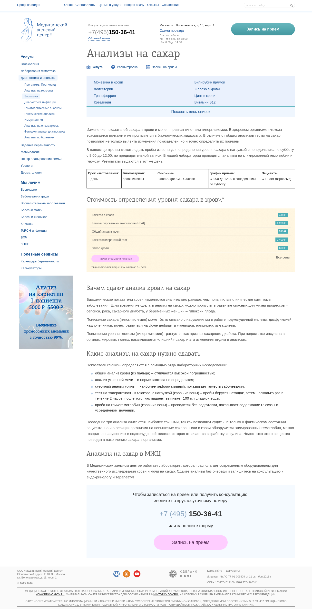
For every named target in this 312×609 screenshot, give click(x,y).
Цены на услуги (109, 5)
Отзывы (153, 5)
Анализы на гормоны (38, 90)
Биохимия (31, 96)
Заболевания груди (35, 196)
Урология (27, 165)
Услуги (27, 57)
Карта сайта (214, 570)
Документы (233, 570)
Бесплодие (29, 189)
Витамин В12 (205, 102)
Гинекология (30, 64)
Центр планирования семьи (41, 159)
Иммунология (33, 120)
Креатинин (102, 102)
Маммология (30, 152)
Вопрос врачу (134, 5)
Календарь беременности (40, 261)
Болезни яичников (34, 217)
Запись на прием (190, 542)
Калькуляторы (31, 268)
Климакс (27, 224)
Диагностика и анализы (38, 78)
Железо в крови (207, 89)
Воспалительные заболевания (43, 203)
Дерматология (31, 172)
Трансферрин (105, 96)
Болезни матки (31, 210)
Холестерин (103, 89)
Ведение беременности (38, 145)
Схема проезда (172, 30)
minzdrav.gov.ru (165, 594)
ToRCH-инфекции (34, 230)
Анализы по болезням (39, 137)
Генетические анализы (39, 114)
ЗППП (25, 244)
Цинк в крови (205, 96)
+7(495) (112, 32)
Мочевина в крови (108, 82)
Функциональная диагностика (44, 131)
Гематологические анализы (42, 108)
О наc (68, 5)
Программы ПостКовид (40, 84)
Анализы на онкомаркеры (41, 125)
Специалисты (86, 5)
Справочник (170, 5)
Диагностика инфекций (40, 102)
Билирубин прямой (210, 82)
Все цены (283, 257)
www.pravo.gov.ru (50, 594)
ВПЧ (24, 237)
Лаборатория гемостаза (38, 71)
